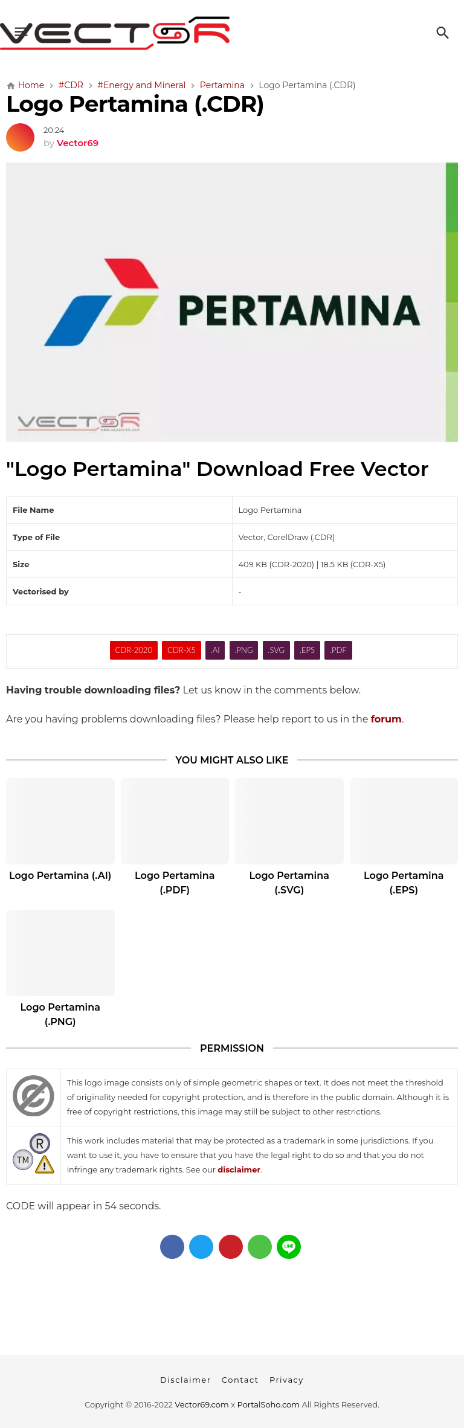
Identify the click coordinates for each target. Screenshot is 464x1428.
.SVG (276, 650)
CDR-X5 (181, 650)
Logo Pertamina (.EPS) (403, 883)
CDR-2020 (133, 650)
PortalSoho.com (268, 1404)
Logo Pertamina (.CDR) (135, 103)
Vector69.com (201, 1404)
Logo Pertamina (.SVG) (289, 883)
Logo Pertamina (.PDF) (174, 883)
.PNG (244, 650)
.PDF (338, 650)
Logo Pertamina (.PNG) (60, 1015)
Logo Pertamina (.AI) (60, 875)
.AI (215, 650)
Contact (240, 1380)
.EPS (307, 650)
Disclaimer (185, 1380)
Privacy (286, 1380)
